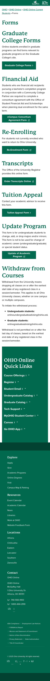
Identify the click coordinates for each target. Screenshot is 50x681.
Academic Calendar (16, 505)
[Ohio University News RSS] (32, 661)
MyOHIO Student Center (21, 416)
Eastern (10, 547)
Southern (11, 557)
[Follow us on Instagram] (14, 611)
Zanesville (12, 562)
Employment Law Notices (31, 623)
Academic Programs (16, 472)
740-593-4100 (17, 599)
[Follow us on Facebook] (9, 609)
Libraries (11, 515)
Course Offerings (16, 375)
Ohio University (19, 656)
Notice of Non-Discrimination (19, 635)
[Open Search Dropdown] (35, 4)
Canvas (11, 422)
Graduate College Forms (18, 65)
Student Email (15, 389)
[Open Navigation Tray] (45, 4)
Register (11, 382)
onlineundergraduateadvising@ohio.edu (28, 315)
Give (9, 467)
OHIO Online (15, 9)
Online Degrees (14, 477)
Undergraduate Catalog (21, 395)
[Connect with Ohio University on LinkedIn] (16, 661)
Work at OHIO (13, 520)
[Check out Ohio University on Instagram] (12, 663)
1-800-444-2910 (18, 604)
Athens (10, 537)
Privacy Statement (15, 639)
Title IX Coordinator (16, 643)
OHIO (4, 9)
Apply (10, 462)
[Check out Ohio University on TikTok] (28, 661)
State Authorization (32, 639)
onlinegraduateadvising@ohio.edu (24, 324)
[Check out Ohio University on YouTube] (20, 663)
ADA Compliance (13, 623)
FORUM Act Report (16, 627)
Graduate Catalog (17, 402)
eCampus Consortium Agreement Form (21, 118)
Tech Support (14, 409)
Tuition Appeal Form (18, 212)
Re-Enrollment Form (21, 150)
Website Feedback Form (18, 525)
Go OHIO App (14, 429)
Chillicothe (12, 542)
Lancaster (11, 552)
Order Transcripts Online (20, 181)
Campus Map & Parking (18, 487)
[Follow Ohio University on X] (24, 661)
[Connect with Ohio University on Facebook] (8, 661)
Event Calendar (14, 500)
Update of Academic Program (22, 255)
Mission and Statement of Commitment (23, 631)
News (10, 510)
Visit (9, 482)
